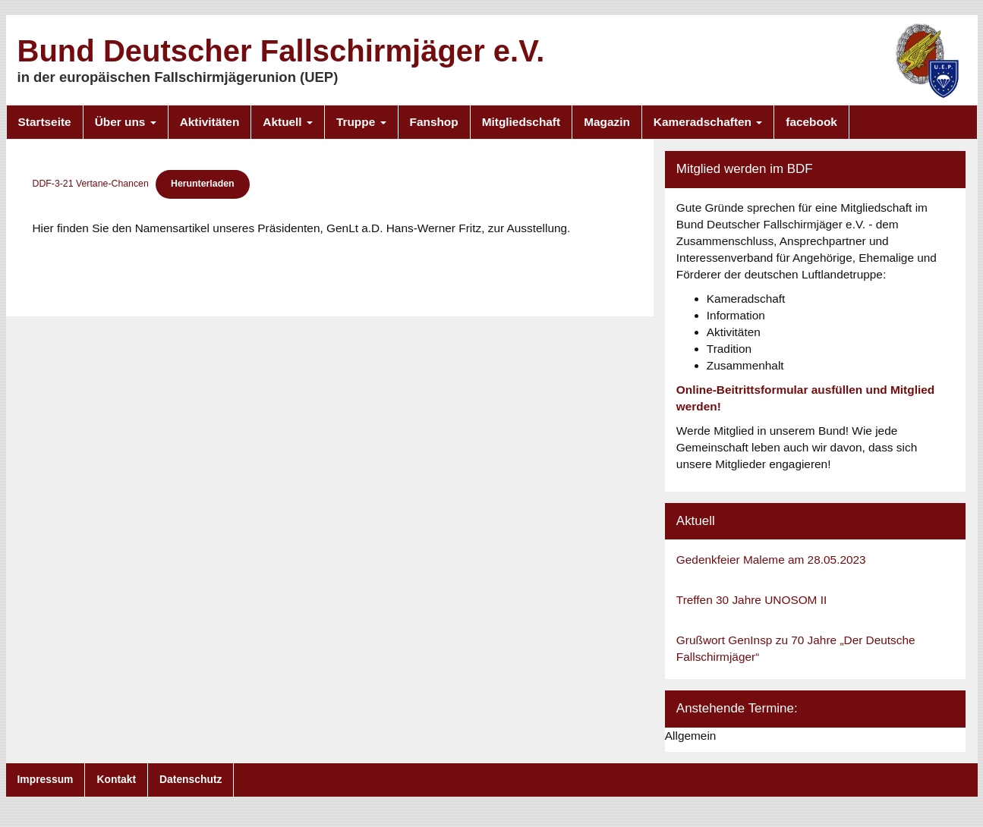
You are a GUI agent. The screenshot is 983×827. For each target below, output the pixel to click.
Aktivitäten (210, 121)
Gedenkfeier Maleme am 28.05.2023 (771, 559)
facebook (811, 121)
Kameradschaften (708, 121)
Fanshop (434, 121)
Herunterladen (202, 183)
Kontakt (116, 779)
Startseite (44, 121)
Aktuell (288, 121)
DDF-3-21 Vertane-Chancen (91, 183)
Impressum (45, 779)
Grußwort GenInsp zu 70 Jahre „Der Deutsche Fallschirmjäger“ (795, 648)
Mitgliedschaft (521, 121)
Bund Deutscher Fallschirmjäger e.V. (281, 51)
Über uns (125, 121)
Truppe (361, 121)
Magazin (607, 121)
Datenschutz (190, 779)
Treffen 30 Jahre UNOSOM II (751, 599)
